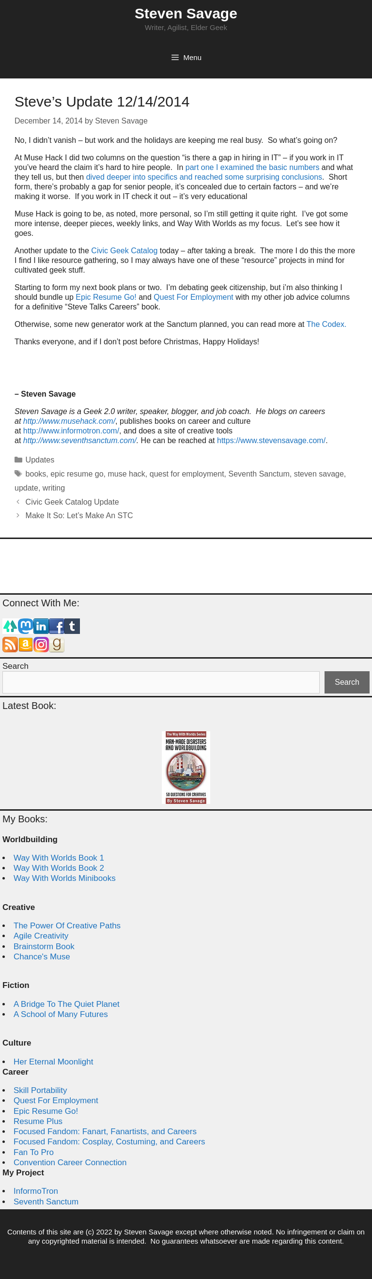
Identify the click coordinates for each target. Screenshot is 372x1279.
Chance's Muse (42, 956)
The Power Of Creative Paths (67, 925)
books (36, 474)
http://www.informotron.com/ (71, 431)
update (26, 488)
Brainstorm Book (44, 946)
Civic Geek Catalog (124, 251)
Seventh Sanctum (258, 474)
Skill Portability (40, 1090)
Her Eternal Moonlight (53, 1061)
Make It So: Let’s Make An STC (79, 515)
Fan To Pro (34, 1152)
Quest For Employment (194, 297)
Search (15, 666)
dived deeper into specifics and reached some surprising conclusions (204, 177)
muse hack (126, 474)
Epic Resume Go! (106, 297)
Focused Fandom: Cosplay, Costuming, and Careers (109, 1141)
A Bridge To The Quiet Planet (67, 1004)
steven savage (319, 474)
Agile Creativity (41, 935)
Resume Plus (38, 1121)
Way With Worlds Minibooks (65, 878)
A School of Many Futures (61, 1014)
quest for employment (187, 474)
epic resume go (76, 474)
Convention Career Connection (70, 1162)
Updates (40, 460)
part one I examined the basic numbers (254, 167)
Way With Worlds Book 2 (59, 868)
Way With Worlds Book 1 (59, 858)
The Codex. (327, 324)
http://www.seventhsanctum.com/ (80, 440)
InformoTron (36, 1191)
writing (54, 488)
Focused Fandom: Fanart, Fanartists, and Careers (105, 1131)
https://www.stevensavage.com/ (271, 440)
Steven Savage (186, 13)
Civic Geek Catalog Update (72, 502)
